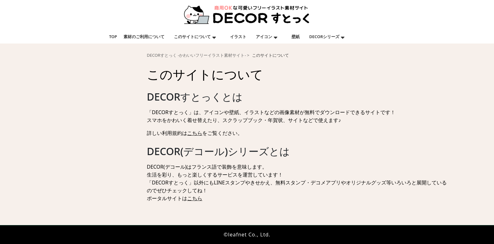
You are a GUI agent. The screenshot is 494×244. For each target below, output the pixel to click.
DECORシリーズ (324, 36)
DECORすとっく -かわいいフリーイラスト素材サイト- (196, 55)
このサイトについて (192, 36)
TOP (113, 36)
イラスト (238, 36)
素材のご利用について (143, 36)
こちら (194, 133)
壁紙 (295, 36)
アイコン (264, 36)
